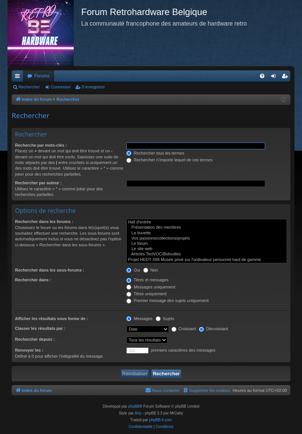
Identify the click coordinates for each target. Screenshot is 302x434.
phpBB (134, 406)
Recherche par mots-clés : (41, 145)
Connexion (61, 87)
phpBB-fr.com (160, 420)
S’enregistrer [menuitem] (286, 77)
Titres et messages (147, 280)
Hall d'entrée (206, 222)
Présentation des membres (206, 227)
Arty (138, 413)
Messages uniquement (150, 287)
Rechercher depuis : (35, 339)
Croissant (183, 328)
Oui (133, 270)
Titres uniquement (146, 293)
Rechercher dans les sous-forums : (49, 270)
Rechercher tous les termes (155, 153)
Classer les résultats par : (40, 328)
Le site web (206, 249)
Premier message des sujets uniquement (167, 300)
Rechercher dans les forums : (44, 221)
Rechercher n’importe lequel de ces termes (169, 160)
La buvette (206, 233)
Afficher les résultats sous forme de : (51, 318)
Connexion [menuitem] (275, 77)
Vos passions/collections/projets (206, 238)
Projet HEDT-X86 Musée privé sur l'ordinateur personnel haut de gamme (206, 260)
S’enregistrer (93, 87)
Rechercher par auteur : (38, 183)
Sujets (165, 318)
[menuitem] (262, 76)
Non (150, 270)
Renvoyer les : (29, 350)
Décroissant (213, 328)
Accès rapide (19, 77)
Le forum (206, 243)
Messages (139, 318)
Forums (42, 76)
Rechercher (29, 87)
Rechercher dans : (33, 280)
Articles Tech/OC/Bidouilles (206, 254)
